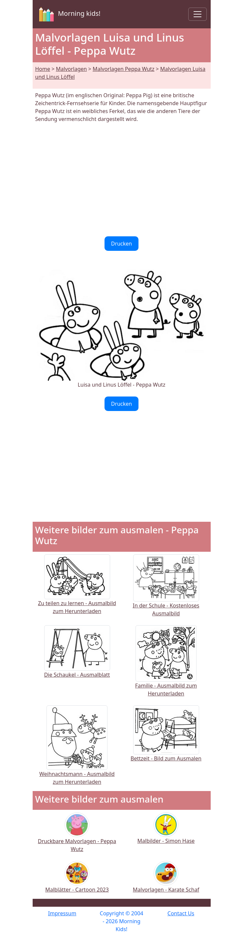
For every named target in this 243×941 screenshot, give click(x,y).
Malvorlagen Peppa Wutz (123, 69)
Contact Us (180, 913)
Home (42, 69)
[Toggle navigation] (197, 14)
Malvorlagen (71, 69)
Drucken (121, 243)
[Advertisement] (122, 179)
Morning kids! (69, 14)
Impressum (62, 913)
